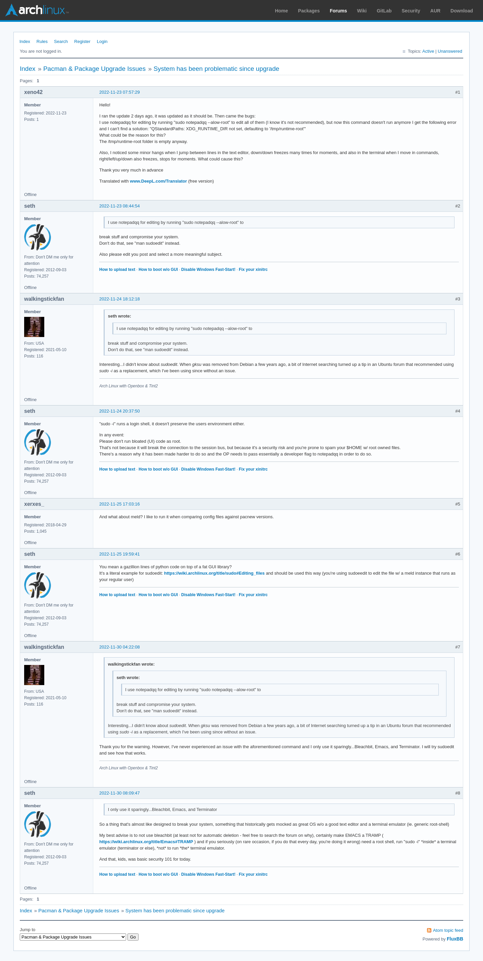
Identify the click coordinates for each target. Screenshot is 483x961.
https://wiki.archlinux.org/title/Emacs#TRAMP (146, 841)
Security (411, 10)
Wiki (362, 10)
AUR (435, 10)
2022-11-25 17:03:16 (119, 504)
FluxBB (455, 939)
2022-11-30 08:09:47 (119, 793)
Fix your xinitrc (253, 269)
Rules (42, 41)
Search (61, 41)
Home (281, 10)
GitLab (384, 10)
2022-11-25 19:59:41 (119, 554)
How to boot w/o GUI (158, 269)
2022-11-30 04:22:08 (119, 647)
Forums (338, 10)
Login (102, 41)
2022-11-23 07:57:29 (119, 92)
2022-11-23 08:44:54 (119, 205)
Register (82, 41)
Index (24, 41)
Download (461, 10)
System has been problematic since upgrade (216, 68)
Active (428, 51)
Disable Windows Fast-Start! (208, 269)
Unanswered (450, 51)
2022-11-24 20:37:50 (119, 411)
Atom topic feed (448, 930)
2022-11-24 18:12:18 (119, 298)
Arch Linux (37, 10)
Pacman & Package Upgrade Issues (94, 68)
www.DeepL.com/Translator (158, 181)
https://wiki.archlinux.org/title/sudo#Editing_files (214, 573)
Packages (309, 10)
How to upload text (117, 269)
